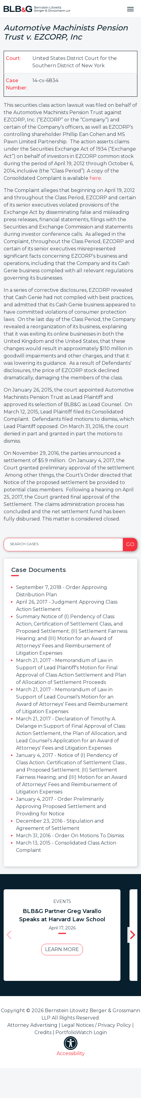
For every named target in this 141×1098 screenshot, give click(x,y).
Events (62, 901)
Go (130, 544)
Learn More (62, 949)
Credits (42, 1032)
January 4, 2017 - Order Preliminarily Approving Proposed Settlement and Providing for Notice (61, 806)
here (95, 178)
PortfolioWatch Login (81, 1032)
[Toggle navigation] (130, 8)
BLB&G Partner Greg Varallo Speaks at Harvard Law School (62, 915)
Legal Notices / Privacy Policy (96, 1025)
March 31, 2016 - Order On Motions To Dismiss (70, 835)
